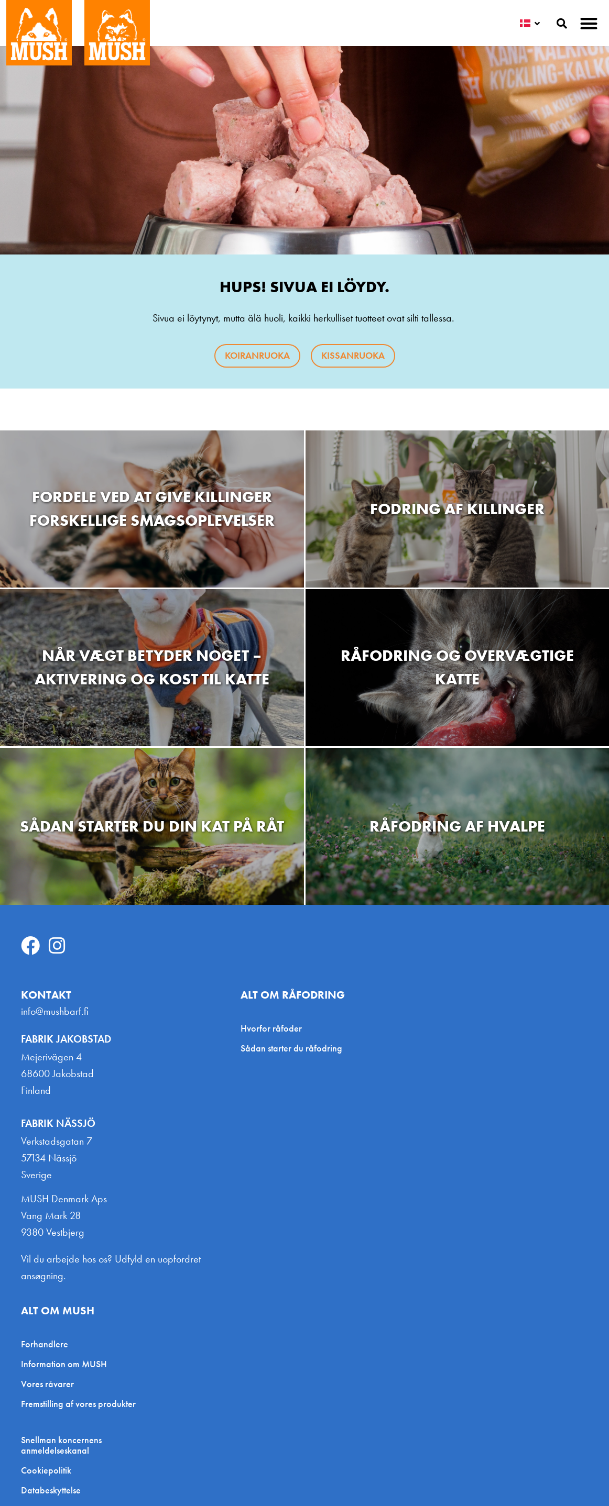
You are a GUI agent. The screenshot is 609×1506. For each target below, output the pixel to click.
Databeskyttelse (51, 1490)
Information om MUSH (64, 1364)
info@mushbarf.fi (55, 1011)
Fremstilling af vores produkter (78, 1404)
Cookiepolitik (46, 1470)
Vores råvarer (47, 1384)
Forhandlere (44, 1344)
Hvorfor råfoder (271, 1028)
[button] (589, 23)
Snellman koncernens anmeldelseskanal (61, 1445)
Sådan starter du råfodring (291, 1048)
